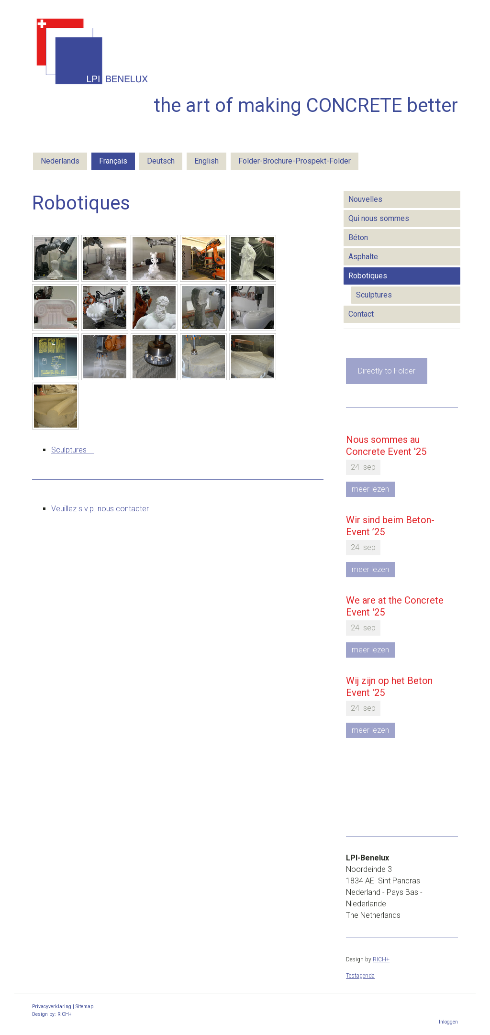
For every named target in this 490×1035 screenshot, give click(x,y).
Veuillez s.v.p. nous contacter (100, 508)
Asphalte (363, 256)
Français (113, 160)
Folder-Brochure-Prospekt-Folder (294, 160)
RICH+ (381, 959)
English (206, 160)
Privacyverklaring (51, 1006)
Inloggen (448, 1022)
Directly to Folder (386, 370)
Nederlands (60, 160)
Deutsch (161, 160)
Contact (361, 314)
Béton (358, 237)
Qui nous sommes (378, 218)
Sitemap (84, 1006)
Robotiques (367, 275)
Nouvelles (365, 199)
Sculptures (72, 449)
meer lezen (370, 489)
